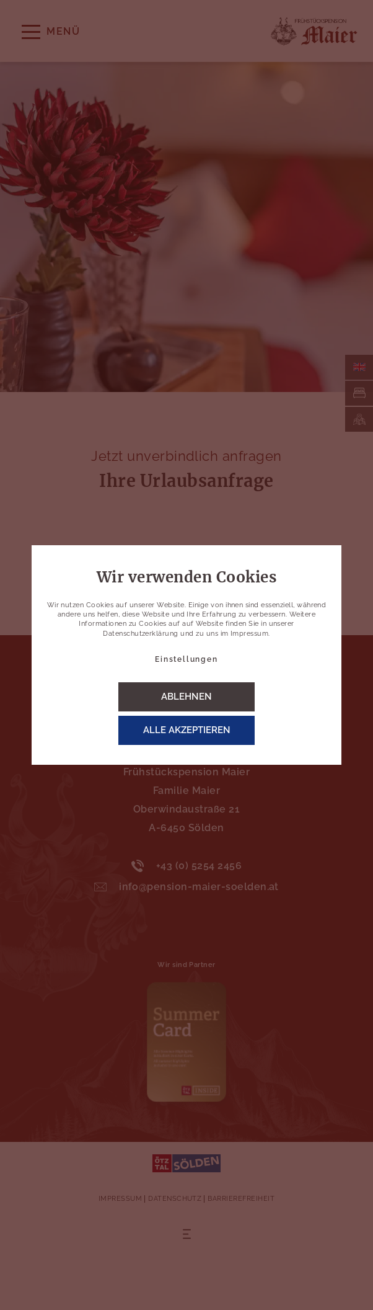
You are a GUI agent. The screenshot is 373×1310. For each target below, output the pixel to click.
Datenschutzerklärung (140, 634)
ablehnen (186, 696)
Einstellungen (186, 659)
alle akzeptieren (186, 730)
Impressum (249, 634)
